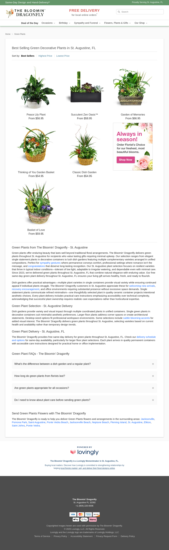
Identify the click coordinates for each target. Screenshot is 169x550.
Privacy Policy (60, 536)
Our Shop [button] (141, 23)
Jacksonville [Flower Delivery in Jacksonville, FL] (147, 419)
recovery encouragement (25, 289)
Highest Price (45, 56)
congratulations (36, 266)
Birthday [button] (65, 23)
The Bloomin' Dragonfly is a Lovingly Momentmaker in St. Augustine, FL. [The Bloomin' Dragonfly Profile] (84, 461)
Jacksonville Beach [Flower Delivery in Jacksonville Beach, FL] (80, 422)
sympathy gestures (50, 262)
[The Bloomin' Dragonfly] (29, 12)
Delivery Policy (128, 536)
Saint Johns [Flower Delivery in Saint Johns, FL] (18, 425)
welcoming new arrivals (142, 285)
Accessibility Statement (81, 536)
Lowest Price (62, 56)
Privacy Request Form (106, 536)
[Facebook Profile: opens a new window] (84, 488)
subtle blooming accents (136, 318)
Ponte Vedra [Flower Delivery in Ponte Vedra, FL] (33, 425)
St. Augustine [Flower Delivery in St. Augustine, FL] (135, 422)
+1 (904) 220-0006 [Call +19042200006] (84, 506)
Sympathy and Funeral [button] (87, 23)
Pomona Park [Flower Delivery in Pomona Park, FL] (19, 422)
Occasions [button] (49, 23)
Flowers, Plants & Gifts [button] (117, 23)
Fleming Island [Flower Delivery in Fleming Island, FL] (118, 422)
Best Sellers (27, 56)
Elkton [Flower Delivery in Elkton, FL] (147, 422)
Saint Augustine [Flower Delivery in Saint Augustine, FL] (36, 422)
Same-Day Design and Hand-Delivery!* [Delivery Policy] (27, 2)
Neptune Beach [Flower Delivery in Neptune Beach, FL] (100, 422)
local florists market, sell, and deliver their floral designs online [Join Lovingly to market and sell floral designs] (88, 468)
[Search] (140, 11)
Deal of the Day (29, 23)
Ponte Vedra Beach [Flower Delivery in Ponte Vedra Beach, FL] (57, 422)
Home (7, 34)
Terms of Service (42, 536)
